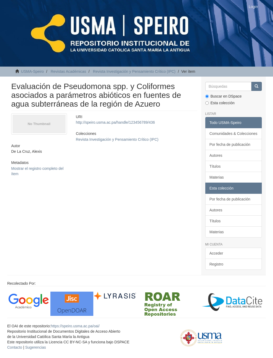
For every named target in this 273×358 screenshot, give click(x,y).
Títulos (215, 166)
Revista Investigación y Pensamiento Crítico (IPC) (134, 71)
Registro (216, 264)
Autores (216, 155)
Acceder (216, 253)
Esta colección (220, 103)
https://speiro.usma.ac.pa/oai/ (75, 326)
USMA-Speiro (32, 71)
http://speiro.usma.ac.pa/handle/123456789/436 (115, 122)
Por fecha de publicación (230, 144)
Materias (217, 177)
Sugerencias (35, 347)
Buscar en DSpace (223, 96)
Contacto (14, 347)
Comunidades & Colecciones (234, 133)
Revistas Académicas (68, 71)
